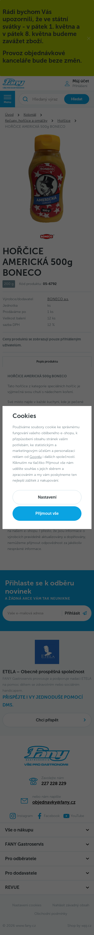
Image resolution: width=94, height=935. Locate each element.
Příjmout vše (47, 513)
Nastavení (47, 497)
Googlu (36, 457)
